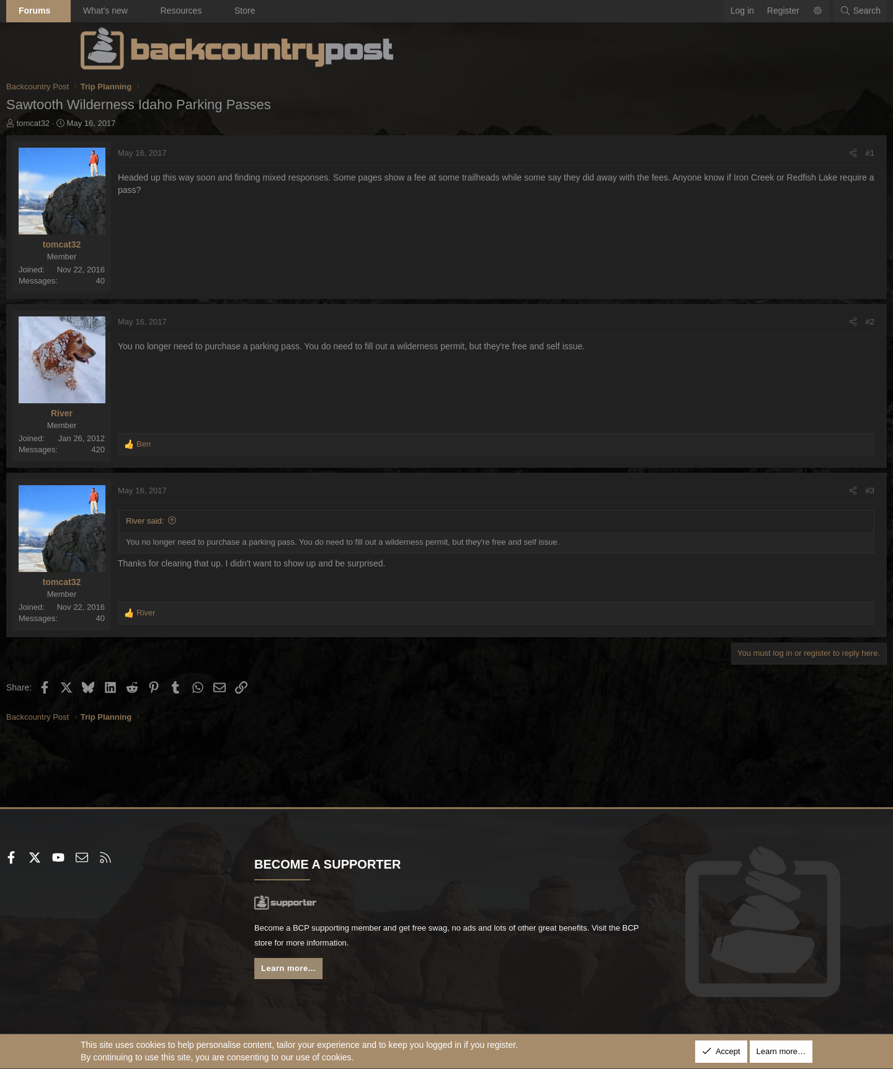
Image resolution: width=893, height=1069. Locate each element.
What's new (180, 11)
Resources (255, 11)
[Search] (785, 11)
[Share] (778, 153)
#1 (795, 153)
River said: (219, 521)
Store (319, 11)
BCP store (405, 945)
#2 (795, 321)
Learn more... (328, 972)
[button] (136, 11)
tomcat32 (107, 123)
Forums (109, 11)
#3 (795, 490)
